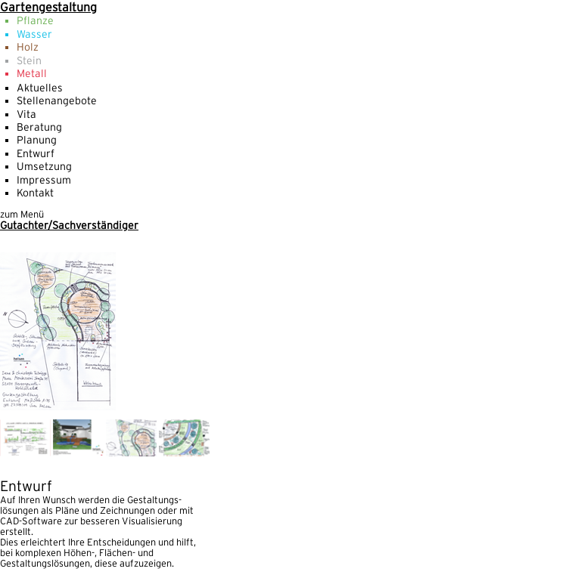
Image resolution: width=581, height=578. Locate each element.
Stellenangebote (57, 100)
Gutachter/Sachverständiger (69, 225)
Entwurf (35, 153)
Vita (26, 114)
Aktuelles (40, 88)
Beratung (39, 127)
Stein (29, 60)
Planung (37, 140)
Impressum (44, 180)
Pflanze (35, 20)
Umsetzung (44, 166)
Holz (28, 47)
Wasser (34, 34)
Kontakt (35, 193)
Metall (32, 73)
